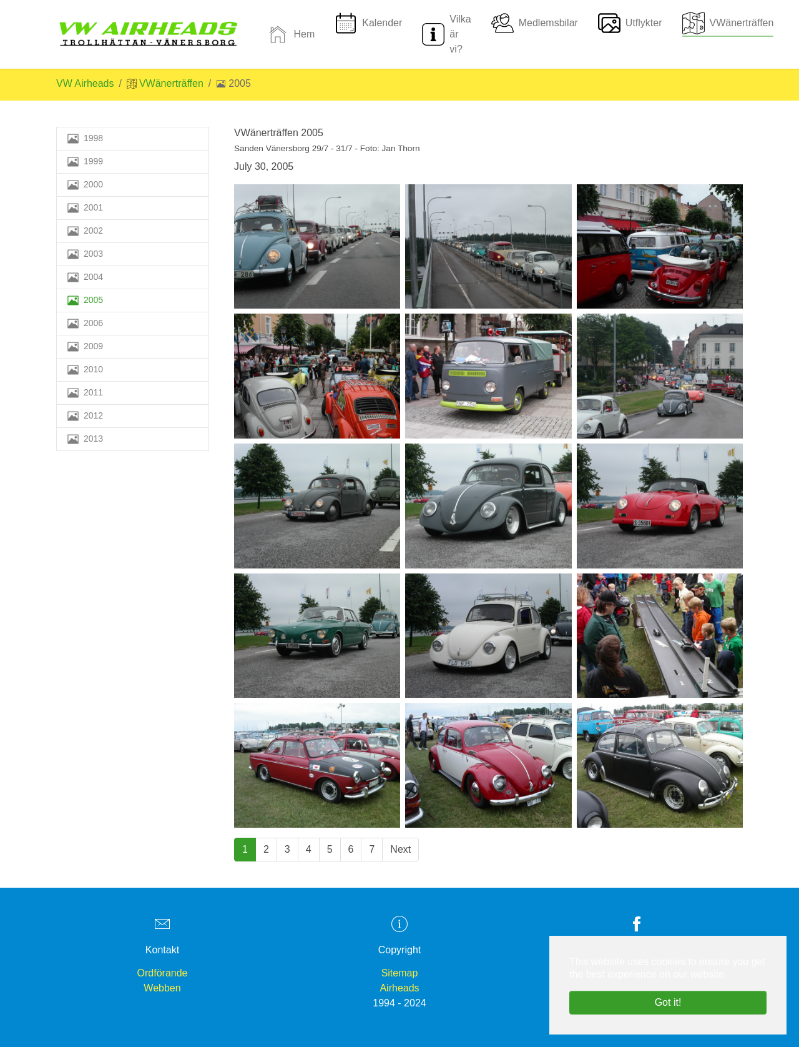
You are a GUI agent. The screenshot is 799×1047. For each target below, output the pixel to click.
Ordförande (162, 973)
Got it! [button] (668, 1002)
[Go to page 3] (287, 849)
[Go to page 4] (309, 849)
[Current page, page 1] (245, 849)
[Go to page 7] (372, 849)
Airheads (399, 988)
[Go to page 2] (266, 849)
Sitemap (399, 973)
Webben (162, 988)
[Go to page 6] (351, 849)
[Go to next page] (400, 849)
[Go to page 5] (330, 849)
